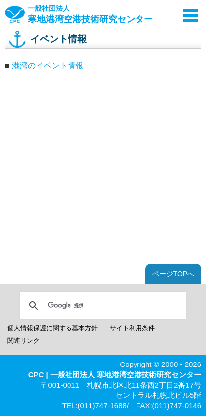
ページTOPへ (173, 274)
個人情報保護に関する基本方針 (52, 328)
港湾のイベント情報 (47, 65)
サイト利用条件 (132, 328)
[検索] (101, 306)
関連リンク (23, 340)
